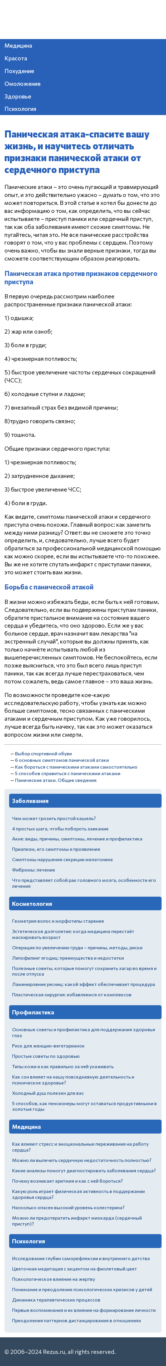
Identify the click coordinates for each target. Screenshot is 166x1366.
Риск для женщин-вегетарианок (48, 1045)
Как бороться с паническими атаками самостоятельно (76, 767)
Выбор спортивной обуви (43, 753)
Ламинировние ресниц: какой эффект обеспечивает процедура (83, 984)
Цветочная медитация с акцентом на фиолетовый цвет (74, 1268)
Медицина (18, 45)
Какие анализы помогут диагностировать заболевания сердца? (84, 1170)
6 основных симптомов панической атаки (62, 760)
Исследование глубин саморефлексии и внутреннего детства (81, 1258)
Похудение (19, 70)
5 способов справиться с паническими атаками (67, 773)
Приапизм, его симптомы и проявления (56, 849)
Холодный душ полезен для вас (48, 1093)
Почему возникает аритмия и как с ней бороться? (67, 1181)
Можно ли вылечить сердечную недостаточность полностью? (81, 1160)
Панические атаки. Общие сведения (56, 780)
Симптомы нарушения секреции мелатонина (62, 859)
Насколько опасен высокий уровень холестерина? (68, 1207)
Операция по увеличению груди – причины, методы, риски (77, 947)
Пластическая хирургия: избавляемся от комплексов (72, 994)
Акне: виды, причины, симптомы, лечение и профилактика (77, 838)
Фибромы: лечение (33, 869)
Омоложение (22, 83)
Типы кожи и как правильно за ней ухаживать (63, 1066)
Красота (15, 58)
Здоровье (17, 96)
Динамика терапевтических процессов (56, 1299)
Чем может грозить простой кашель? (54, 818)
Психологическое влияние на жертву (53, 1279)
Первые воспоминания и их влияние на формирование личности (84, 1310)
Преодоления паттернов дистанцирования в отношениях (76, 1320)
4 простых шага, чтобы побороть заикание (60, 828)
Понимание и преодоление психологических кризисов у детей (82, 1289)
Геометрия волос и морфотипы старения (58, 921)
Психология (20, 108)
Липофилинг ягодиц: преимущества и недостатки (68, 958)
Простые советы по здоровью (46, 1056)
